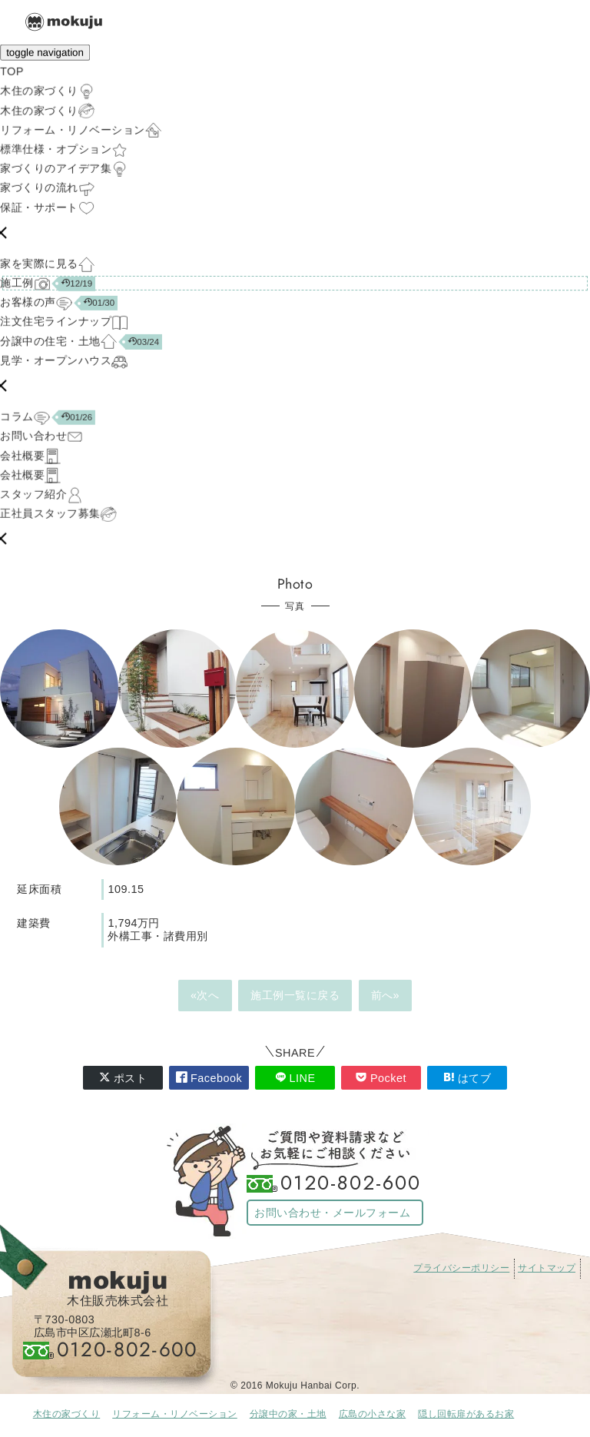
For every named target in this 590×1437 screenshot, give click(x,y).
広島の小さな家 (372, 1414)
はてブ (467, 1077)
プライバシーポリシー (461, 1268)
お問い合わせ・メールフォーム (332, 1212)
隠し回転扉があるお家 (466, 1414)
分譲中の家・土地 (288, 1414)
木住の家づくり (67, 1414)
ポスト (123, 1077)
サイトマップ (546, 1268)
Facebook (209, 1077)
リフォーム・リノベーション (174, 1414)
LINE (295, 1077)
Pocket (381, 1077)
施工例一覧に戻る (295, 995)
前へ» (385, 995)
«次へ (205, 995)
